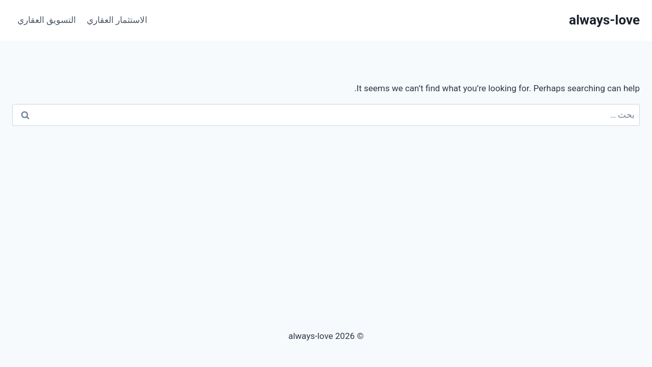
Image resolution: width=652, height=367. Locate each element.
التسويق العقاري (46, 20)
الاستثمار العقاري (117, 20)
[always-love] (604, 20)
